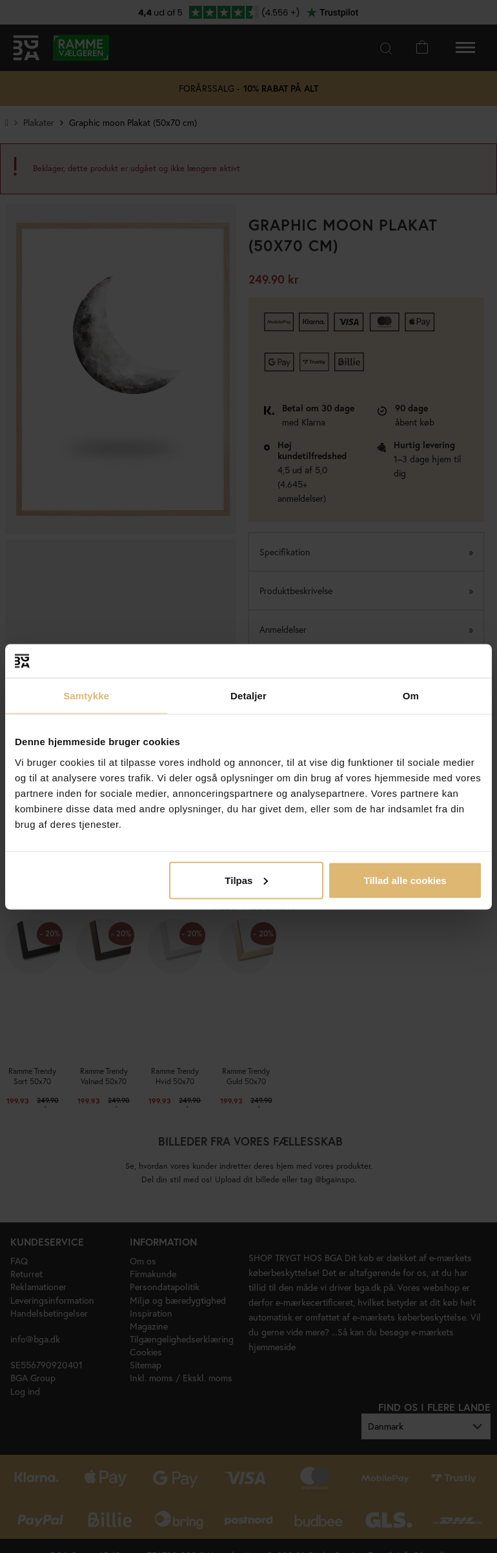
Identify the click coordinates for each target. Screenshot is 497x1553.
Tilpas (246, 879)
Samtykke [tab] (86, 695)
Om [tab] (411, 695)
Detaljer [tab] (248, 695)
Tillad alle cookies (404, 879)
